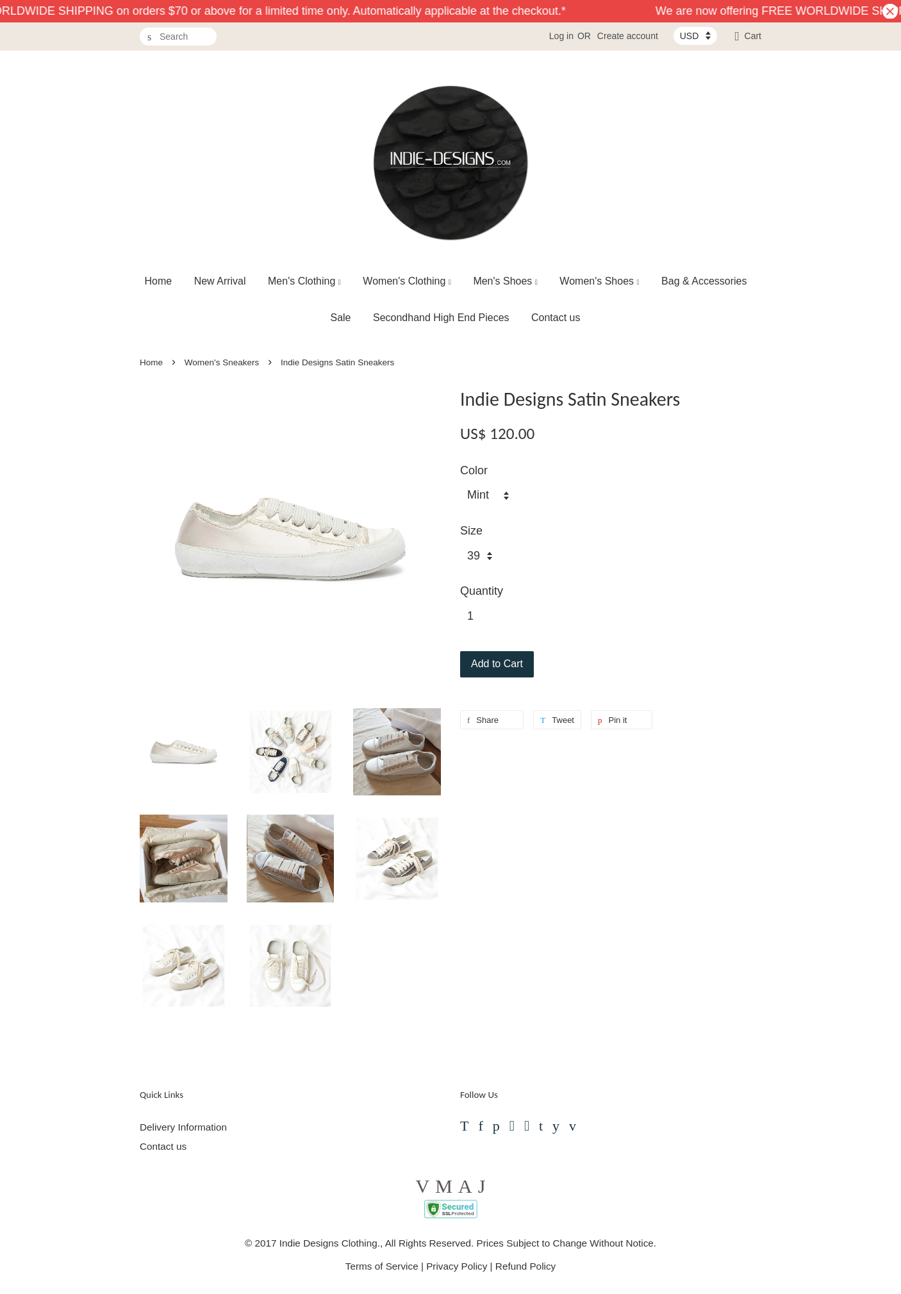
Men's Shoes (505, 281)
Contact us (555, 317)
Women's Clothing (407, 281)
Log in (561, 36)
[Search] (178, 37)
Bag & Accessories (704, 281)
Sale (340, 317)
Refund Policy (525, 1266)
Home (158, 281)
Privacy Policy (456, 1266)
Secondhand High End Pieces (441, 317)
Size (471, 530)
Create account (627, 36)
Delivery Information (183, 1127)
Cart (753, 36)
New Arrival (220, 281)
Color (474, 470)
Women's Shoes (599, 281)
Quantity (481, 591)
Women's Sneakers (222, 362)
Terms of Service (381, 1266)
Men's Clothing (304, 281)
